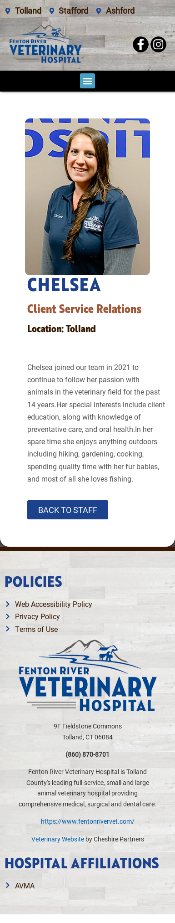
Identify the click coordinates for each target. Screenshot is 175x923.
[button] (87, 80)
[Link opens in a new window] (87, 885)
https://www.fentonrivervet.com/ (88, 821)
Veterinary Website (57, 839)
